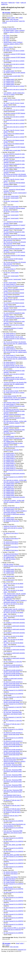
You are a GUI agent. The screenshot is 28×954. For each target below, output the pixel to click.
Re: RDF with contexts (9, 559)
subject (21, 17)
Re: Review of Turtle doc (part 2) (12, 800)
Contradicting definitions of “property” (13, 328)
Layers (5, 98)
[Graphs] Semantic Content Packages (14, 566)
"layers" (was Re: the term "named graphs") (15, 192)
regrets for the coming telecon (11, 710)
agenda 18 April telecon (10, 555)
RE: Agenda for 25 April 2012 (11, 449)
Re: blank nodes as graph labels (12, 76)
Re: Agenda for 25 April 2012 (11, 409)
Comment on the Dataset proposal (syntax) (15, 309)
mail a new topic (14, 19)
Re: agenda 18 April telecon (11, 533)
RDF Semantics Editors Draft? (12, 402)
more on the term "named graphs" (13, 279)
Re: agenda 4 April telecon (11, 872)
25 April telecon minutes (10, 396)
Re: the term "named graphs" (11, 196)
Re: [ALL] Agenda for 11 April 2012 (13, 661)
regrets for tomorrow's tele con (12, 507)
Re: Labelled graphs (9, 71)
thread (9, 17)
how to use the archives (12, 21)
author (13, 17)
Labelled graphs (8, 598)
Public (17, 2)
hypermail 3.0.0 (22, 949)
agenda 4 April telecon (9, 878)
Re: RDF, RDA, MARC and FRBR (12, 844)
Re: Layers (6, 35)
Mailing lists (12, 2)
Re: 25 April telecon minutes (11, 391)
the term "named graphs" (10, 282)
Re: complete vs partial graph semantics (14, 473)
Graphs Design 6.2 (9, 487)
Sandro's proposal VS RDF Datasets (13, 258)
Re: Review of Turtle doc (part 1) (12, 724)
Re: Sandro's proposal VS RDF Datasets (14, 54)
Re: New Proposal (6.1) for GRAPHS (13, 470)
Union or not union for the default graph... (14, 646)
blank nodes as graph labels (11, 206)
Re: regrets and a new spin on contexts (14, 50)
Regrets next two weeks (10, 28)
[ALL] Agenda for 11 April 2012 (12, 810)
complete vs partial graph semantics (13, 678)
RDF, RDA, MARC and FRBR (11, 854)
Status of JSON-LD (9, 47)
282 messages (6, 12)
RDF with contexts (8, 564)
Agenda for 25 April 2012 (10, 526)
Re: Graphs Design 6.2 (10, 269)
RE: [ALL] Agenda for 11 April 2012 (13, 697)
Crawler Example (8, 887)
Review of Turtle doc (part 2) (11, 815)
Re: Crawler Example (9, 880)
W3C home (4, 2)
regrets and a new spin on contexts (13, 528)
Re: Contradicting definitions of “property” (14, 186)
